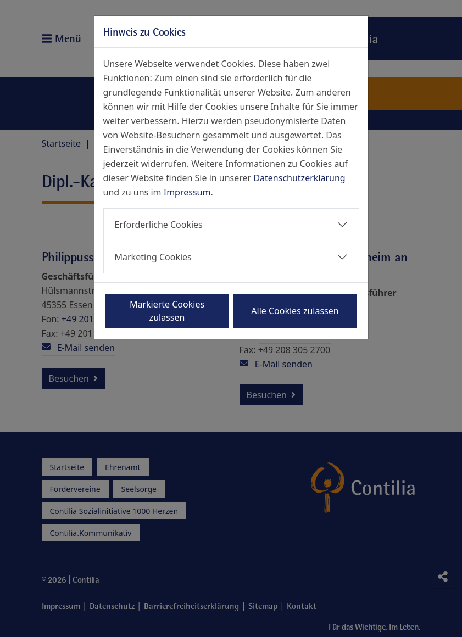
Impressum (187, 192)
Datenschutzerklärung (299, 178)
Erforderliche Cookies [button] (159, 225)
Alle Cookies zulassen (294, 311)
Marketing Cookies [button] (153, 257)
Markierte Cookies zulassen (167, 310)
